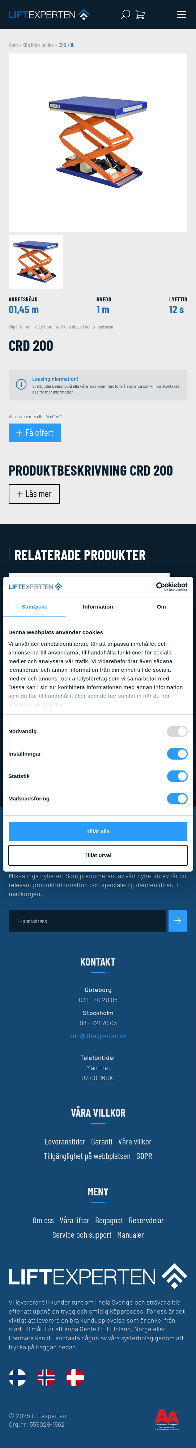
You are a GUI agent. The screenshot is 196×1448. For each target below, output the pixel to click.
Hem (13, 44)
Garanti (101, 1141)
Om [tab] (161, 606)
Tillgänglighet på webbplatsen (87, 1155)
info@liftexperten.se (98, 1036)
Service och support (81, 1234)
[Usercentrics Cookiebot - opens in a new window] (156, 587)
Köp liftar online (38, 44)
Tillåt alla (98, 831)
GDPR (144, 1155)
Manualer (130, 1234)
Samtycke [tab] (34, 606)
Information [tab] (98, 606)
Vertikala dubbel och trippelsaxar (84, 326)
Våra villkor (135, 1141)
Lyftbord (46, 326)
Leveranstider (64, 1141)
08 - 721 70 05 (98, 1023)
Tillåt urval (98, 855)
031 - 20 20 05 (98, 1000)
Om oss (43, 1220)
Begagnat (109, 1220)
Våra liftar (74, 1220)
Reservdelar (146, 1220)
